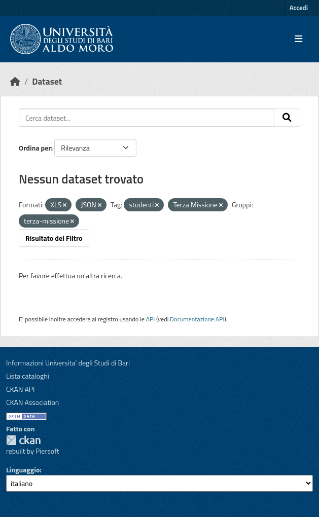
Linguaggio (23, 469)
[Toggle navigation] (298, 39)
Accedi (299, 8)
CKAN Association (32, 402)
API (150, 319)
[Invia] (287, 117)
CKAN (23, 440)
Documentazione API (197, 319)
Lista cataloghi (27, 376)
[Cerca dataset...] (146, 117)
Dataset (47, 81)
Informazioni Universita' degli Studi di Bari (68, 362)
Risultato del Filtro (54, 238)
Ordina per (35, 147)
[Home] (15, 81)
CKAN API (20, 389)
